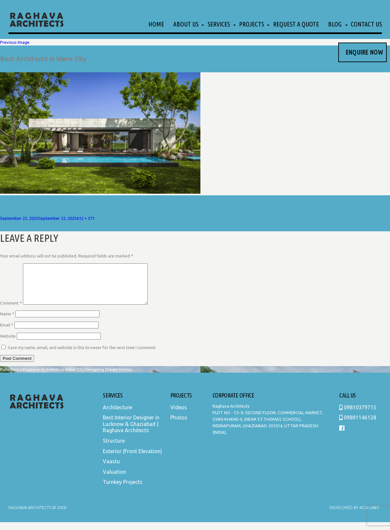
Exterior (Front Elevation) (132, 459)
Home (156, 24)
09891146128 (357, 425)
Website (8, 344)
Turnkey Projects (122, 490)
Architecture (117, 415)
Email (6, 332)
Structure (114, 448)
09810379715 (357, 415)
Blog (335, 24)
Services (219, 24)
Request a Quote (296, 24)
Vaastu (111, 469)
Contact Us (366, 24)
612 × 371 (86, 218)
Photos (178, 425)
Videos (178, 415)
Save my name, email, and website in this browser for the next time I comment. (82, 355)
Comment (11, 311)
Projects (251, 24)
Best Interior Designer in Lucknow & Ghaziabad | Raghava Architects (131, 431)
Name (7, 321)
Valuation (114, 480)
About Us (185, 24)
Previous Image (14, 42)
